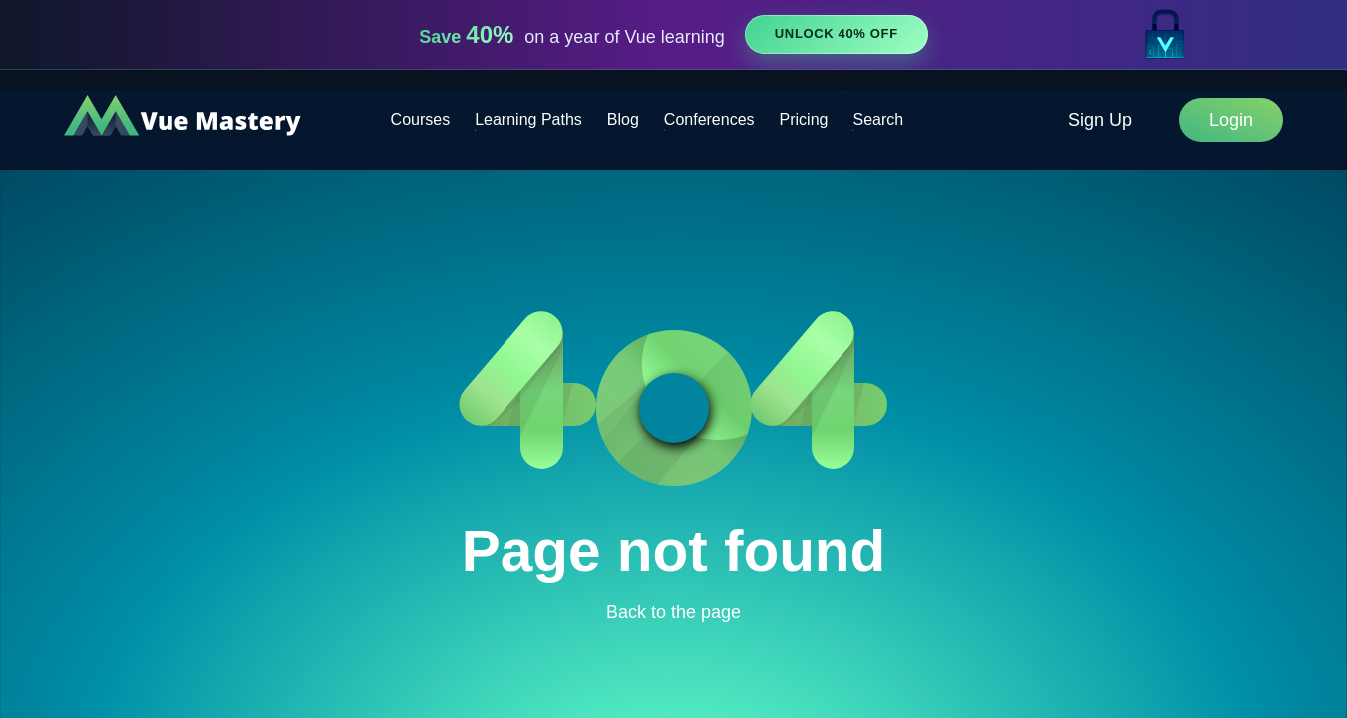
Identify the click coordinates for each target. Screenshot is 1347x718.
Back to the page (673, 612)
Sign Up (1100, 120)
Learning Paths (528, 119)
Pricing (804, 119)
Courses (421, 119)
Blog (623, 119)
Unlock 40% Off (836, 33)
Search (877, 119)
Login (1231, 120)
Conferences (709, 119)
